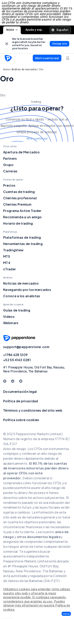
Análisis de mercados (24, 69)
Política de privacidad (20, 401)
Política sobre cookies (21, 420)
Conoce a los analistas (21, 296)
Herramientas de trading (23, 244)
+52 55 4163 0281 (17, 360)
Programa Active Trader (22, 211)
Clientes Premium (17, 204)
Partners (10, 158)
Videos (9, 316)
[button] (66, 614)
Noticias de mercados (21, 283)
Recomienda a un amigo (22, 217)
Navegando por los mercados (27, 290)
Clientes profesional (20, 198)
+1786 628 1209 (15, 355)
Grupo (8, 165)
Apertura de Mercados (21, 152)
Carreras (10, 171)
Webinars (10, 323)
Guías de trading (16, 310)
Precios (9, 185)
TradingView (13, 250)
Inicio (12, 29)
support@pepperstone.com (26, 347)
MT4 (6, 263)
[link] (7, 44)
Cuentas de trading (19, 192)
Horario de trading (18, 223)
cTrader (9, 269)
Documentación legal (20, 391)
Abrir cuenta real (37, 138)
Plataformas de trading (22, 237)
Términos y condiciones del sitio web (32, 410)
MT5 (6, 256)
